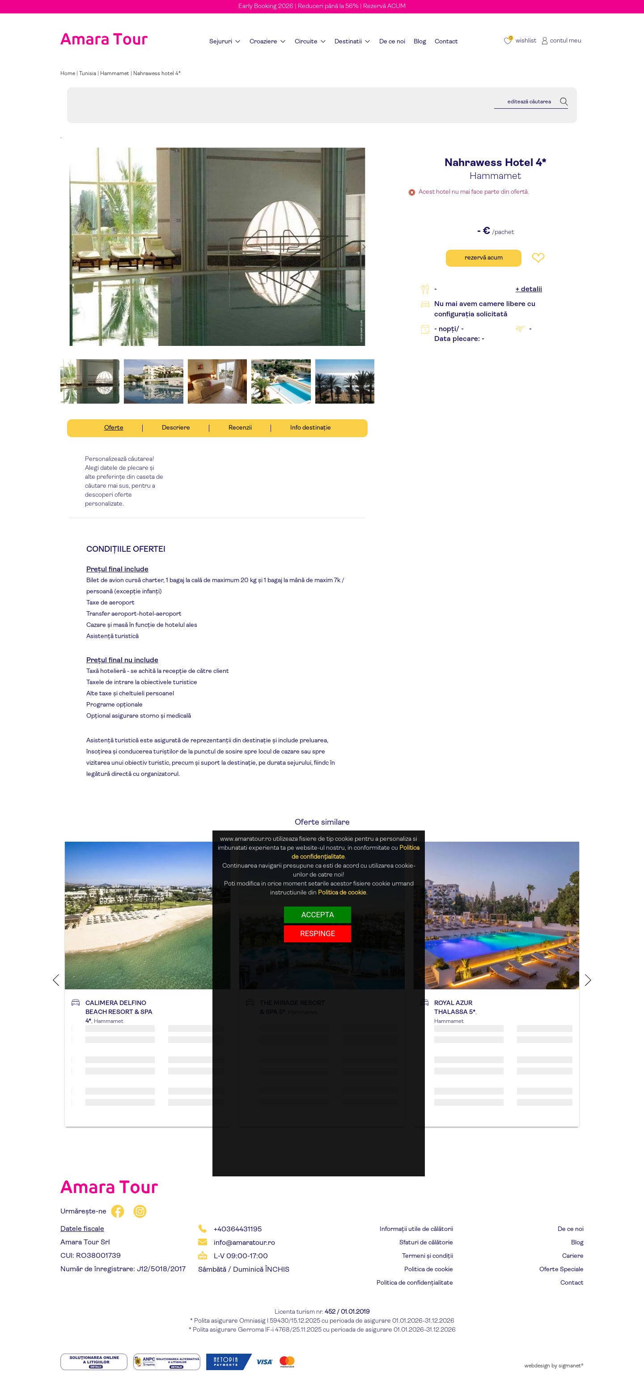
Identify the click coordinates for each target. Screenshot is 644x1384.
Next (588, 980)
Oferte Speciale (561, 1269)
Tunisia (87, 74)
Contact (572, 1283)
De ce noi (571, 1229)
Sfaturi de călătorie (426, 1242)
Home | (69, 74)
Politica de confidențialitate (415, 1283)
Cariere (573, 1256)
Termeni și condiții (427, 1256)
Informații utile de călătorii (416, 1229)
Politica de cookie (428, 1269)
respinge (317, 933)
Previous (56, 980)
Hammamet (114, 74)
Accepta (317, 914)
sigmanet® (571, 1366)
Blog (577, 1242)
